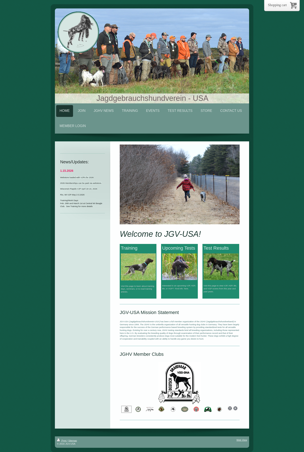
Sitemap (72, 440)
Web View (241, 440)
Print (62, 440)
